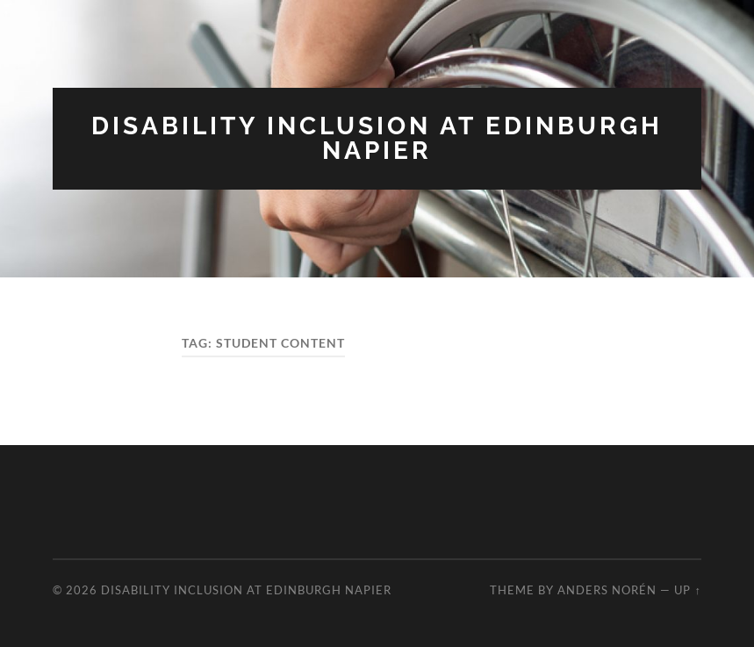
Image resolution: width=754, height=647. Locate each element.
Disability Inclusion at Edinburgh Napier (377, 138)
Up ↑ (687, 590)
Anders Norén (607, 590)
